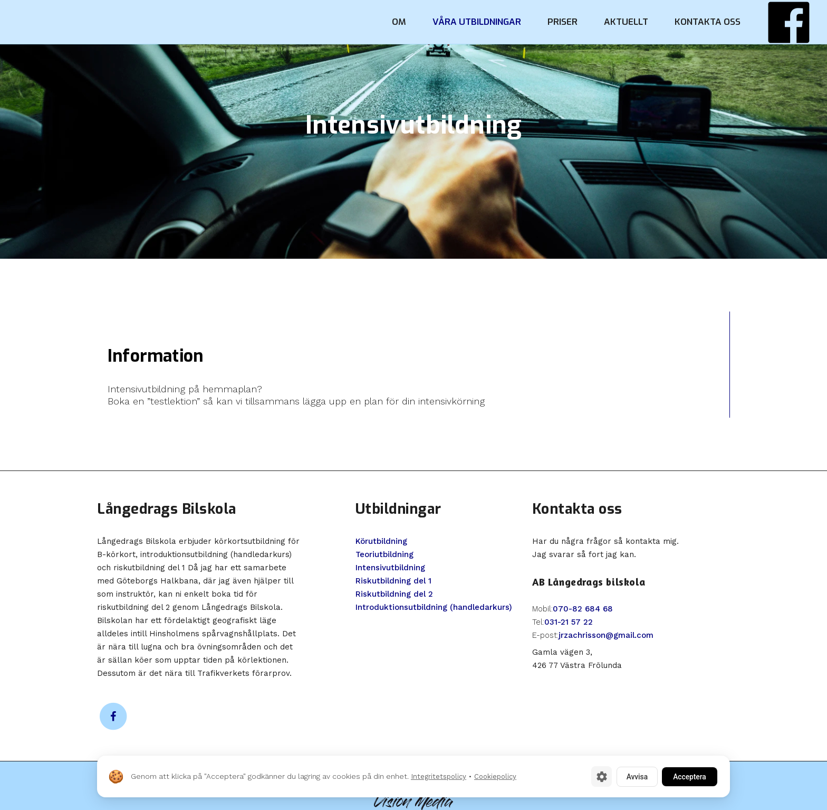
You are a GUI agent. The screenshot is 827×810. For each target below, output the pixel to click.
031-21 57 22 (568, 622)
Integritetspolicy (438, 776)
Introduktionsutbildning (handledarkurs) (433, 607)
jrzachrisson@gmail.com (606, 635)
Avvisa (632, 776)
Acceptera (688, 776)
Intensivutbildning (390, 567)
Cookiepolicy (495, 776)
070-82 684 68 (583, 609)
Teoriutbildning (384, 554)
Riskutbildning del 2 (394, 594)
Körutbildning (381, 541)
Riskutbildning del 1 (393, 581)
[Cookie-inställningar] (595, 776)
